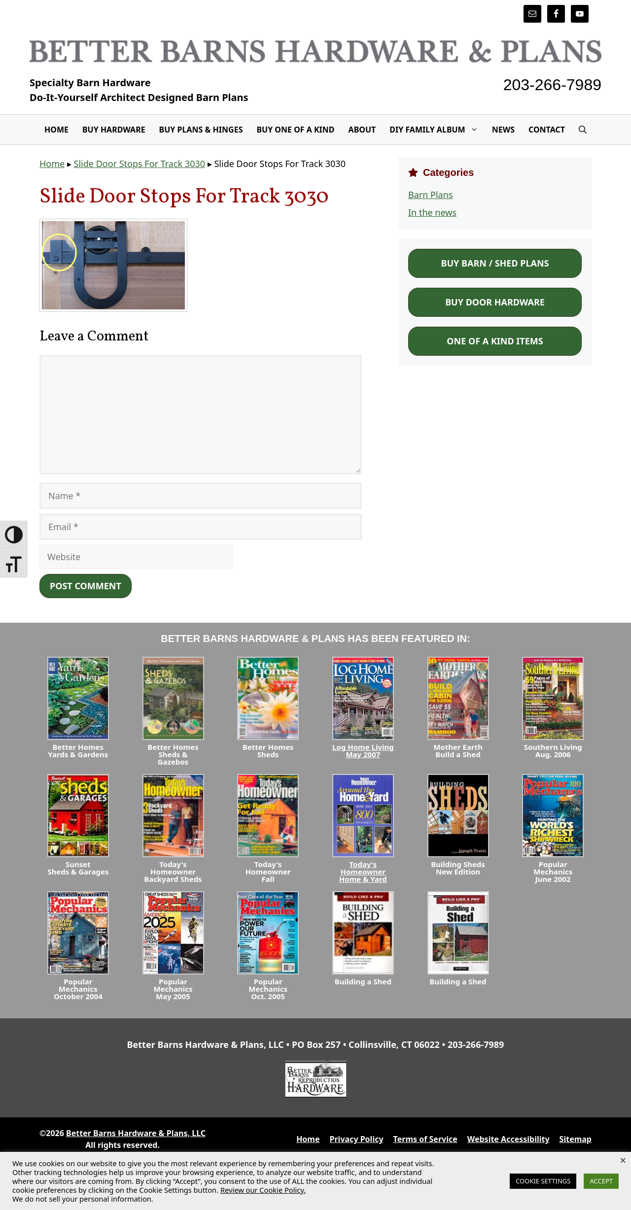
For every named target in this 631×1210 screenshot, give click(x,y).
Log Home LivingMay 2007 (363, 750)
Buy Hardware (113, 129)
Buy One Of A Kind (295, 129)
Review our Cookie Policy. (263, 1190)
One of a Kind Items (495, 341)
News (503, 129)
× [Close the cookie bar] (623, 1159)
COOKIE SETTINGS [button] (543, 1180)
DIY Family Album (437, 129)
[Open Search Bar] (583, 129)
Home (56, 129)
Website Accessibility (508, 1139)
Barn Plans (430, 195)
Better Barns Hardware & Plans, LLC (136, 1133)
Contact (546, 129)
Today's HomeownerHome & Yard (363, 871)
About (362, 129)
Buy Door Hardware (495, 302)
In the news (432, 212)
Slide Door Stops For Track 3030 (140, 163)
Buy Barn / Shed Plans (495, 263)
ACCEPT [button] (601, 1180)
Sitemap (576, 1139)
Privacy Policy (357, 1139)
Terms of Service (425, 1139)
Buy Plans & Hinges (201, 129)
